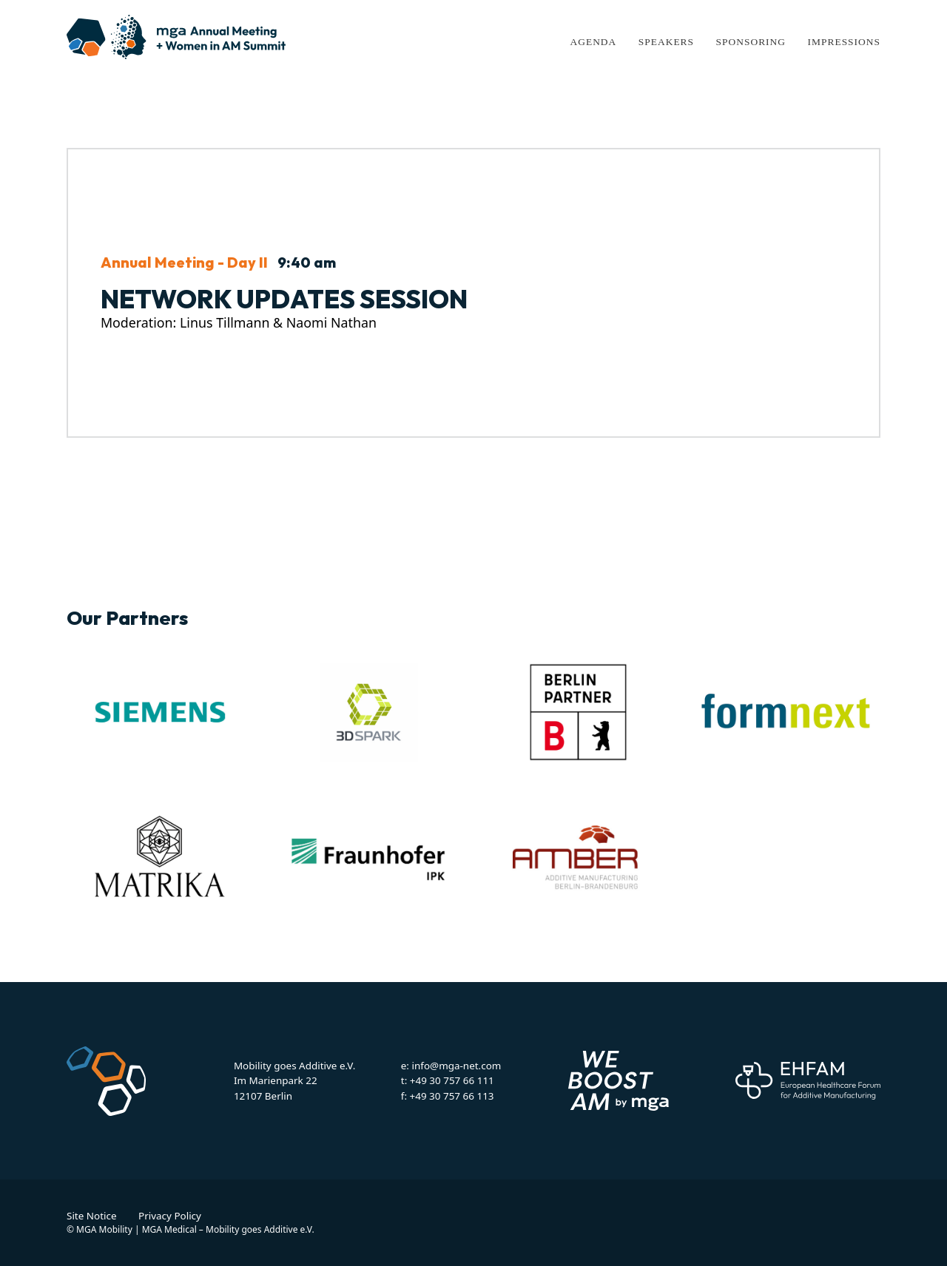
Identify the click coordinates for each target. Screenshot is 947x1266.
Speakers (666, 41)
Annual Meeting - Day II (184, 262)
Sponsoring (751, 41)
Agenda (593, 41)
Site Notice (92, 1215)
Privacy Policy (169, 1215)
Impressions (844, 41)
